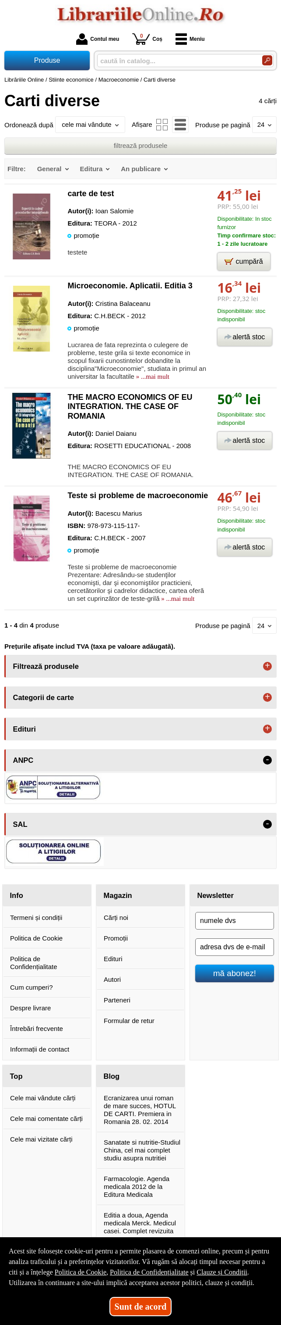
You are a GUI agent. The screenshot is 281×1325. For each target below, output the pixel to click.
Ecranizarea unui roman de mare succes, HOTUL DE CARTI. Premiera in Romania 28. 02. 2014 (140, 1109)
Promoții (116, 938)
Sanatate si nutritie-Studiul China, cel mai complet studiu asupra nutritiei (142, 1150)
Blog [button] (112, 1076)
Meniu (190, 39)
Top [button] (16, 1076)
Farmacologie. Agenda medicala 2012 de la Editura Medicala (136, 1186)
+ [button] (267, 666)
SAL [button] (20, 824)
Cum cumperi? (31, 987)
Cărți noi (116, 917)
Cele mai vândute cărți (42, 1098)
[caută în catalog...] (176, 60)
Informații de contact (39, 1049)
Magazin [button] (118, 895)
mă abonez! (234, 973)
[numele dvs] (234, 921)
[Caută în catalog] (267, 60)
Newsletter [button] (215, 895)
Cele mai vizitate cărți (41, 1139)
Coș (147, 39)
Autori (112, 979)
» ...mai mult (151, 376)
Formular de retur (129, 1020)
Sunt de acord (141, 1306)
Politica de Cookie (36, 938)
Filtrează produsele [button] (46, 666)
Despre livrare (30, 1008)
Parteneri (117, 1000)
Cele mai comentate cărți (46, 1118)
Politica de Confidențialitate (33, 962)
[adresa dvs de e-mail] (234, 947)
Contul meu (97, 39)
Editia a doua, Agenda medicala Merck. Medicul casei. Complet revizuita (140, 1223)
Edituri (113, 958)
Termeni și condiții (36, 917)
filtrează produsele (141, 145)
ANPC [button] (23, 760)
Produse (47, 60)
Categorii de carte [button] (43, 697)
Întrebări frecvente (36, 1028)
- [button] (267, 760)
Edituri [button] (24, 729)
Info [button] (16, 895)
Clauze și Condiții (222, 1272)
